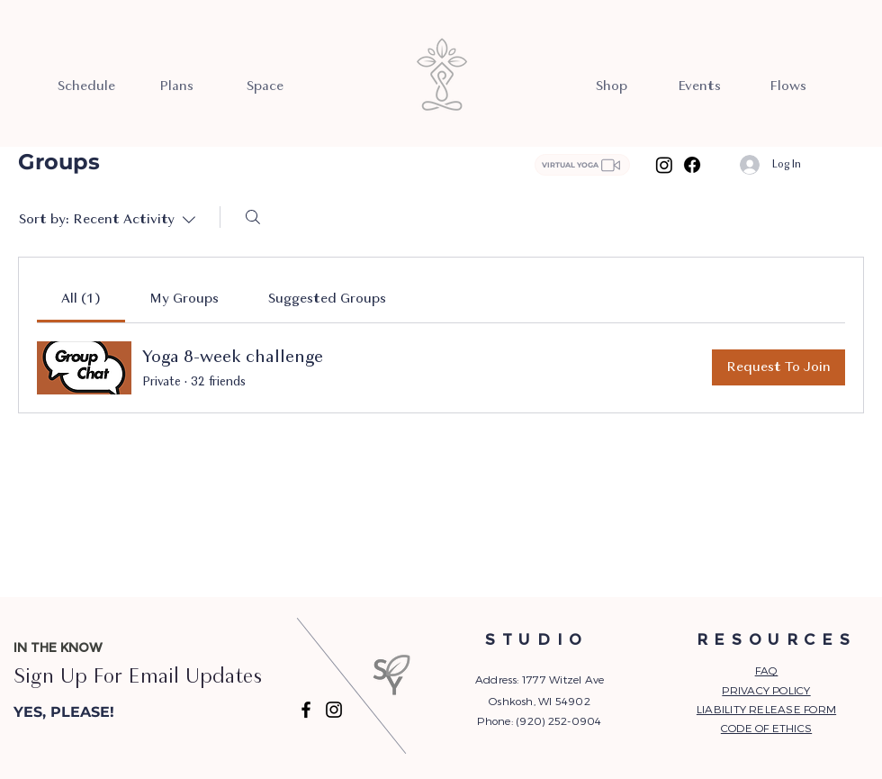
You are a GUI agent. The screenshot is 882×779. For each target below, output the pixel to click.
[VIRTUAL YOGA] (582, 165)
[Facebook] (692, 165)
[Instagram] (664, 165)
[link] (81, 299)
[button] (105, 712)
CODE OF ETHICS (766, 727)
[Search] (253, 217)
